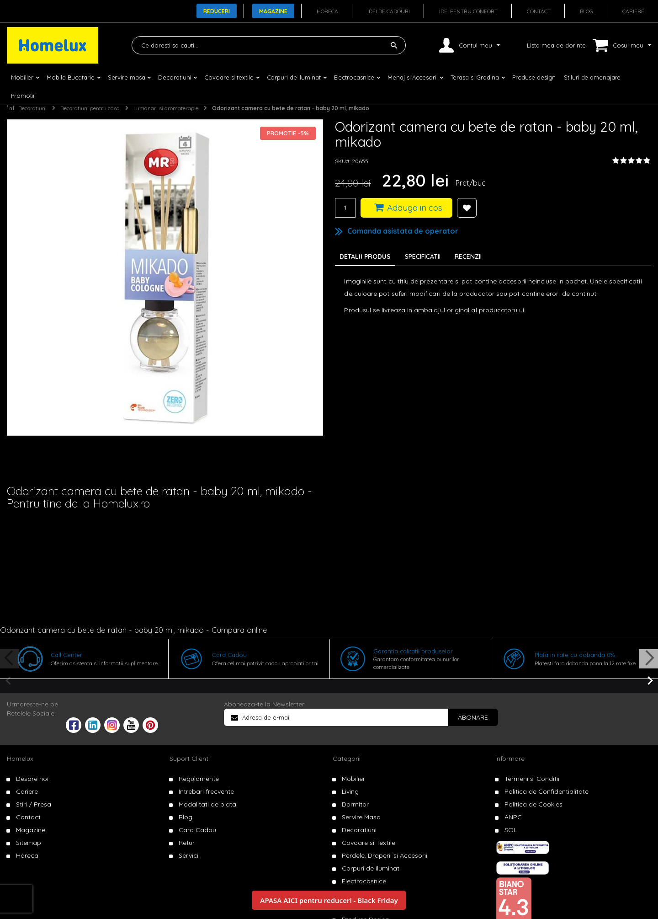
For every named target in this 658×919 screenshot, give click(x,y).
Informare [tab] (510, 758)
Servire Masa (361, 817)
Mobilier (353, 779)
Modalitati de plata (207, 804)
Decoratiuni (32, 108)
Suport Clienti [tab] (190, 758)
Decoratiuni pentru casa (90, 108)
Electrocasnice (364, 881)
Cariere (633, 11)
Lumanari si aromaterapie (165, 108)
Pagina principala (11, 106)
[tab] (425, 256)
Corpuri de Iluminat (370, 868)
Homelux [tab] (20, 758)
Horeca (327, 11)
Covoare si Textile (368, 843)
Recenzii (468, 256)
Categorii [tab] (347, 758)
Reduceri (216, 11)
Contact (539, 11)
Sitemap (28, 843)
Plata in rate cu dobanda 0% (575, 654)
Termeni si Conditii (531, 779)
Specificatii (422, 256)
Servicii (189, 855)
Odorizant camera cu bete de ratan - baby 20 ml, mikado (290, 108)
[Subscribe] (473, 717)
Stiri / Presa (33, 804)
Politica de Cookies (533, 804)
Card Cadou (229, 654)
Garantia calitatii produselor (413, 651)
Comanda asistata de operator (402, 230)
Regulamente (199, 779)
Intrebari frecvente (206, 791)
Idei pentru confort (468, 11)
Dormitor (355, 804)
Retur (187, 843)
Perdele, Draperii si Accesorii (384, 855)
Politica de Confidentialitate (546, 791)
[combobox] (269, 45)
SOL (510, 830)
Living (350, 791)
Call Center (66, 654)
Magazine (273, 11)
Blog (586, 11)
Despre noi (32, 779)
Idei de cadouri (388, 11)
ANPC (513, 817)
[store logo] (52, 45)
